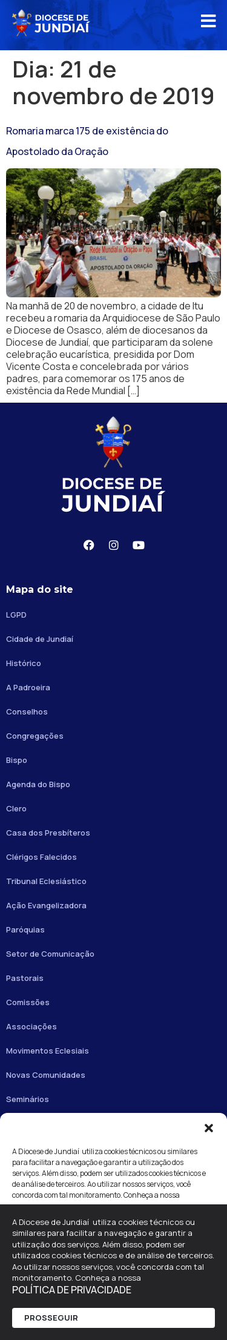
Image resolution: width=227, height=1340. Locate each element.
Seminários (27, 1099)
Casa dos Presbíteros (48, 832)
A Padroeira (28, 687)
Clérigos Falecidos (41, 856)
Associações (31, 1026)
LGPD (16, 614)
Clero (16, 808)
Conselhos (27, 711)
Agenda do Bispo (38, 784)
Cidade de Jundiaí (39, 638)
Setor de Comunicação (50, 953)
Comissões (28, 1002)
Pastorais (25, 977)
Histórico (23, 663)
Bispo (16, 759)
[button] (209, 1128)
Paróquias (25, 929)
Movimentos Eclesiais (47, 1050)
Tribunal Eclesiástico (46, 881)
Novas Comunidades (45, 1074)
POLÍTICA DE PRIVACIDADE (71, 1290)
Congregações (35, 735)
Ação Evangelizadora (46, 905)
